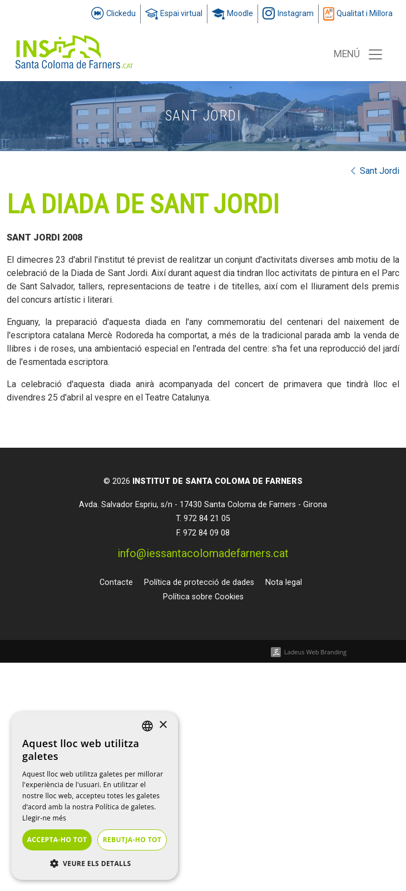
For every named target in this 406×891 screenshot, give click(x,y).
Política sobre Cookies (203, 597)
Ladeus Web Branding (315, 652)
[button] (94, 863)
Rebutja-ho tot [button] (132, 839)
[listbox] (147, 726)
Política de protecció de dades (199, 582)
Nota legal (283, 582)
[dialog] (94, 796)
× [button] (163, 725)
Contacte (116, 582)
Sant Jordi (374, 171)
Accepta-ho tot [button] (57, 839)
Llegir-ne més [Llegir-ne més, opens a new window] (44, 818)
